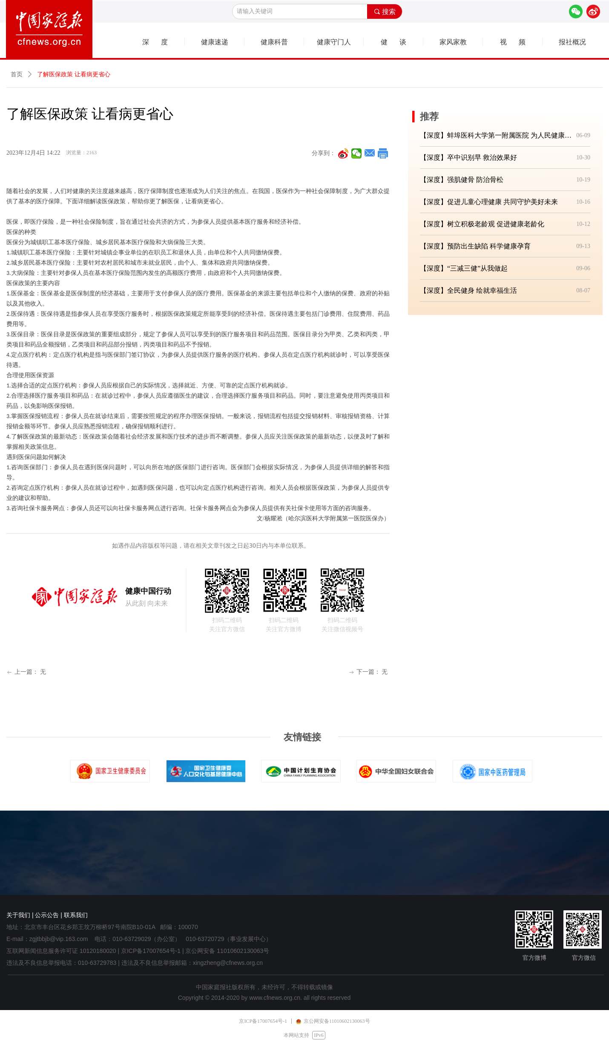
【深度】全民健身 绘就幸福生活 (468, 290)
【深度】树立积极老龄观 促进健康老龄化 (482, 224)
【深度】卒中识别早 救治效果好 (468, 157)
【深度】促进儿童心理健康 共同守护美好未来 (489, 201)
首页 (17, 74)
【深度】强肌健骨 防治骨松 (461, 179)
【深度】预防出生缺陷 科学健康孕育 (475, 246)
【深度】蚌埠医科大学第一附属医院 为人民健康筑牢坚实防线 (496, 135)
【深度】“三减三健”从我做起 (464, 268)
